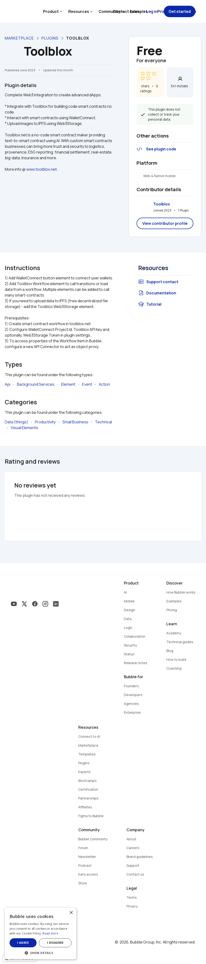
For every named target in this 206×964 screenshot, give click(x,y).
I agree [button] (23, 943)
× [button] (71, 913)
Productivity (45, 422)
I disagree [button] (55, 943)
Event (87, 384)
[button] (41, 952)
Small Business (75, 422)
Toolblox (161, 204)
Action (104, 384)
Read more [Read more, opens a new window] (50, 933)
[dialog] (40, 933)
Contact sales (126, 11)
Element (68, 384)
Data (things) (16, 422)
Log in (151, 11)
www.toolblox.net (41, 169)
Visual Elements (24, 427)
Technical (103, 422)
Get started (180, 11)
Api (7, 384)
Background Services (35, 384)
